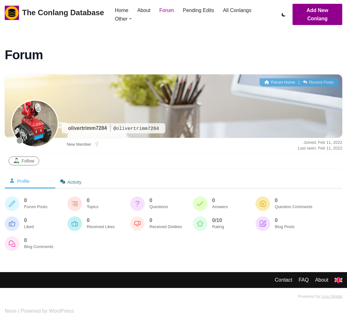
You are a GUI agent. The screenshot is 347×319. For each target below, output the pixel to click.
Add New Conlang (317, 14)
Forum (166, 10)
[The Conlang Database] (54, 13)
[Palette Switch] (283, 14)
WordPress (61, 311)
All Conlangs (237, 10)
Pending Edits (198, 10)
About (143, 10)
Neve (10, 311)
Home (122, 10)
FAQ (304, 280)
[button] (130, 18)
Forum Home (279, 82)
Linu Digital (331, 296)
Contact (283, 280)
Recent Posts (318, 82)
